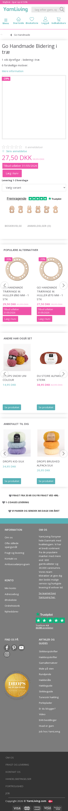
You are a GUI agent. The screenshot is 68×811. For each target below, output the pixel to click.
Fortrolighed (14, 786)
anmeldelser (34, 147)
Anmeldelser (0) (39, 226)
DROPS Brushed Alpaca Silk (48, 463)
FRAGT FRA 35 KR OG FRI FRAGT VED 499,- (35, 495)
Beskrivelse (13, 226)
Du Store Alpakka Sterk (50, 377)
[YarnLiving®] (15, 9)
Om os (9, 537)
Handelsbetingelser (18, 779)
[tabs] (59, 21)
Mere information (12, 71)
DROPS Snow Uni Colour (14, 377)
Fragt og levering (14, 552)
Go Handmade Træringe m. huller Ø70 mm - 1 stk (50, 293)
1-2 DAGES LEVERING (17, 502)
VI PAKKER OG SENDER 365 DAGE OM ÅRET (36, 510)
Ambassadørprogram (16, 564)
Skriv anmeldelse (16, 151)
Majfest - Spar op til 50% (15, 2)
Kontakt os (11, 558)
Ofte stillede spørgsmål (11, 545)
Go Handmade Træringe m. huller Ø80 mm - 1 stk (16, 293)
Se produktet (12, 407)
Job (8, 793)
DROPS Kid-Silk (13, 461)
